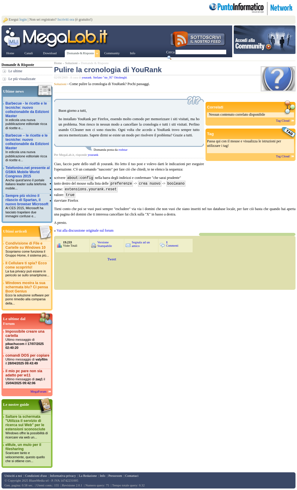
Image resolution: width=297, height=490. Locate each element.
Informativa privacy (63, 475)
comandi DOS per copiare (27, 359)
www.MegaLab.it (57, 38)
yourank (87, 77)
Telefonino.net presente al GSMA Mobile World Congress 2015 (27, 178)
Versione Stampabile (104, 242)
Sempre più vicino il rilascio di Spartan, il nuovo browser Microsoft (27, 206)
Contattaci (131, 475)
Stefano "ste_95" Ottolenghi (110, 77)
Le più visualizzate (22, 79)
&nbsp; (174, 271)
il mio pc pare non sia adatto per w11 (27, 377)
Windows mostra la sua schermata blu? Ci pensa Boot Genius (27, 293)
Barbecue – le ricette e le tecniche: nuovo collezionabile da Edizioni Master (27, 147)
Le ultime (15, 71)
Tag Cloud (283, 120)
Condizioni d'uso (36, 475)
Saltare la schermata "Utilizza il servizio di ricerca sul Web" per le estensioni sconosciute (27, 426)
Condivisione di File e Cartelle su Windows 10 (27, 249)
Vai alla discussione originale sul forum (85, 229)
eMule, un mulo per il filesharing (27, 453)
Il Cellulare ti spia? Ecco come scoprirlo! (27, 269)
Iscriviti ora (65, 19)
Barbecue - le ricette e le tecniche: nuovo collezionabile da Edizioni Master (27, 115)
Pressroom (115, 475)
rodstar (123, 149)
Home (58, 63)
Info (102, 475)
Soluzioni (71, 63)
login (23, 19)
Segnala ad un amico (141, 242)
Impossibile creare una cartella (27, 339)
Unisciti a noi (13, 475)
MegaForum (38, 391)
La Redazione (88, 475)
